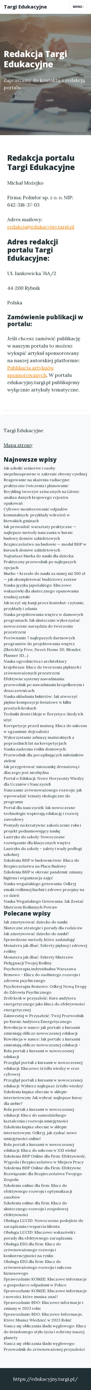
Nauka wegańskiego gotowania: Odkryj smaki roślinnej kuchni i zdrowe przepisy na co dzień (44, 889)
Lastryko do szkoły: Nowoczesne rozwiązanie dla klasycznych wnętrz (37, 839)
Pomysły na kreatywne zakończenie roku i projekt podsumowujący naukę (42, 828)
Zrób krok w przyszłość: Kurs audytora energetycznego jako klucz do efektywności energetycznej (44, 1004)
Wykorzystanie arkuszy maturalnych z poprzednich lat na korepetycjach (39, 740)
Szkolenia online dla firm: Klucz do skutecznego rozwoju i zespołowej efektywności (36, 1208)
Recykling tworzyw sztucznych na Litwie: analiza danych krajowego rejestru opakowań (42, 497)
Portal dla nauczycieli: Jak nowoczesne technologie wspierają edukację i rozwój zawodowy (41, 813)
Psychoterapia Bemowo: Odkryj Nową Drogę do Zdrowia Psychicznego (45, 989)
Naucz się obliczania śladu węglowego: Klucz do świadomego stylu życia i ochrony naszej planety (45, 1331)
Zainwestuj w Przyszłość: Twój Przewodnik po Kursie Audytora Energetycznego (44, 1018)
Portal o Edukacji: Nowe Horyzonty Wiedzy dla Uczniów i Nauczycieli (44, 781)
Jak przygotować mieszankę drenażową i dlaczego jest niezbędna (41, 769)
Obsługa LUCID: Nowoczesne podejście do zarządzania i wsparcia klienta (43, 1223)
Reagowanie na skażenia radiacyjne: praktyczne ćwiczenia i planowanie (37, 482)
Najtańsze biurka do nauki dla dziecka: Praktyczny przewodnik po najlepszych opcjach (40, 561)
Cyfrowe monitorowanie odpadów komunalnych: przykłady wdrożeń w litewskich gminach (37, 515)
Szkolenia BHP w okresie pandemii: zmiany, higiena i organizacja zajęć (43, 875)
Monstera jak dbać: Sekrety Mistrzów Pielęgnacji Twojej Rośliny (38, 960)
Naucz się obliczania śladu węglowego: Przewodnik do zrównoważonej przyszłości (44, 1346)
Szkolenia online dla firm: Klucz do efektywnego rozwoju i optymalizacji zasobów (38, 1191)
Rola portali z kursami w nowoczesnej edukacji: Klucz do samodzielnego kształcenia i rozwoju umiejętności (39, 1115)
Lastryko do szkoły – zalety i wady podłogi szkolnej (43, 851)
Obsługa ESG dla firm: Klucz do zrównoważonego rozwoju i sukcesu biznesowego (37, 1267)
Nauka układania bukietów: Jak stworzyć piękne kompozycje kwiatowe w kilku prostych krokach (41, 702)
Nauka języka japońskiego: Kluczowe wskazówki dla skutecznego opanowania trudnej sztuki (41, 591)
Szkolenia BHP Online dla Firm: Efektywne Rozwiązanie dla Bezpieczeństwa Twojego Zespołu (43, 1173)
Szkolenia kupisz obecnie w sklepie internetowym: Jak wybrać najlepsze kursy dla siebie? (43, 1097)
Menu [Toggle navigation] (78, 7)
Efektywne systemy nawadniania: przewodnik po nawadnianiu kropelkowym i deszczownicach (44, 684)
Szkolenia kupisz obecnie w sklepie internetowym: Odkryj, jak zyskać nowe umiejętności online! (40, 1132)
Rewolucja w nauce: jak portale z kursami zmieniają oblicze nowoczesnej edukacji (42, 1030)
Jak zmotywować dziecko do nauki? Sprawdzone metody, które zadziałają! (39, 936)
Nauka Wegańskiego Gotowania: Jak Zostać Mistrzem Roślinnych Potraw (44, 904)
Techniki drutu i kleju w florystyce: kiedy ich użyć (43, 716)
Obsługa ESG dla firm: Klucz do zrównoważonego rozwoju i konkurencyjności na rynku (32, 1249)
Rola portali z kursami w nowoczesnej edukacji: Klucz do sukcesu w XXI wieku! (40, 1147)
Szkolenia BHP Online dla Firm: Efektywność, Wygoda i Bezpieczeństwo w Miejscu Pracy (45, 1159)
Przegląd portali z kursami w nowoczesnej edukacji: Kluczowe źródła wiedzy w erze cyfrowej (43, 1068)
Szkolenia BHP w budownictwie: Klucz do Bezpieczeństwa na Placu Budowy (41, 863)
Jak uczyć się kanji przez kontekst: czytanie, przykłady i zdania (44, 605)
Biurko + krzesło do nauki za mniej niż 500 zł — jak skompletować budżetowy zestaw (44, 576)
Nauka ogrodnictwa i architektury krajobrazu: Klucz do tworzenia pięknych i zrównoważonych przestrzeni (42, 667)
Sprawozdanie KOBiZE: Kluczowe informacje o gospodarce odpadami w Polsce (45, 1282)
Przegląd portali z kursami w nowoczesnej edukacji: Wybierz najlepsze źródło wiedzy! (43, 1083)
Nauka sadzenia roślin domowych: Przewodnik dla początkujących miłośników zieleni (44, 755)
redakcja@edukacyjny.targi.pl (40, 227)
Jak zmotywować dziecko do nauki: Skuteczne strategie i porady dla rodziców (43, 925)
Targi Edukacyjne (25, 6)
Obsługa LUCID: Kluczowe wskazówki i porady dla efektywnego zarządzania (39, 1235)
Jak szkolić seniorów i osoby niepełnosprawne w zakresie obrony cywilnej (45, 471)
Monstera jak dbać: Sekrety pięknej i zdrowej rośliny (45, 948)
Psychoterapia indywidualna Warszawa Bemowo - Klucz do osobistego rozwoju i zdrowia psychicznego (42, 974)
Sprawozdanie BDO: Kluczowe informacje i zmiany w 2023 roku (43, 1305)
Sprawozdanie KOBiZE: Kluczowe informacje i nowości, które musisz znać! (45, 1293)
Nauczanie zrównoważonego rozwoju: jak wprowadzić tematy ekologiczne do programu (43, 796)
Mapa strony (18, 445)
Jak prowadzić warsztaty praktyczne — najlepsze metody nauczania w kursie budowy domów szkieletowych (40, 532)
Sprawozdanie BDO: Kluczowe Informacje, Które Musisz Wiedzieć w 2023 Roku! (43, 1317)
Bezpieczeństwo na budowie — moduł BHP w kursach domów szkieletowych (45, 547)
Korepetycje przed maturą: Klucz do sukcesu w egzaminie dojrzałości (45, 728)
